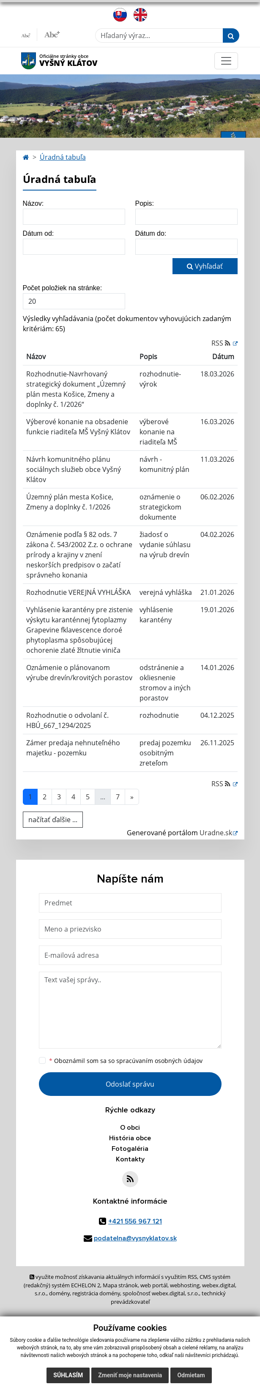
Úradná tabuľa (63, 157)
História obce (130, 1138)
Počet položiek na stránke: (62, 288)
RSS (221, 343)
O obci (130, 1127)
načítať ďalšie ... (52, 819)
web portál (153, 1285)
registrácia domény (96, 1293)
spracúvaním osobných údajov (159, 1061)
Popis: (144, 203)
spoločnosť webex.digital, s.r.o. (161, 1293)
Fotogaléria (130, 1148)
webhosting (185, 1285)
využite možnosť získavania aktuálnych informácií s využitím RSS (113, 1277)
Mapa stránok (120, 1285)
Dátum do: (151, 233)
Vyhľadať (205, 266)
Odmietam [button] (191, 1375)
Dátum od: (38, 233)
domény (59, 1293)
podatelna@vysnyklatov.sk (135, 1238)
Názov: (33, 203)
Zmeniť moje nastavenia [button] (130, 1375)
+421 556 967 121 (135, 1221)
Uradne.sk (216, 832)
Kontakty (130, 1159)
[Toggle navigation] (226, 60)
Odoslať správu (130, 1084)
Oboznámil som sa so (126, 1061)
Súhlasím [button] (68, 1375)
